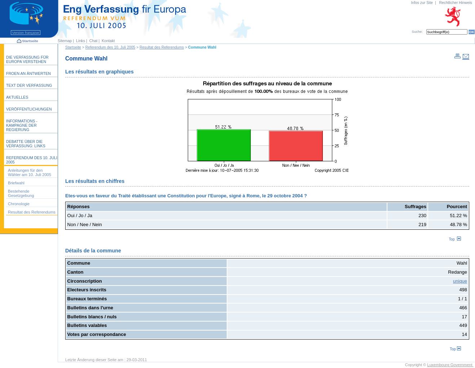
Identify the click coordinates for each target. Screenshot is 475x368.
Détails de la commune (93, 250)
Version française (25, 33)
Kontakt (108, 41)
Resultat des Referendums (161, 47)
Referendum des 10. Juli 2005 (110, 47)
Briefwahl (16, 183)
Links (80, 41)
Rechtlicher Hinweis (455, 3)
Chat (93, 41)
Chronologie (19, 204)
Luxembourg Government (450, 365)
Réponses (78, 206)
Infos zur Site (422, 3)
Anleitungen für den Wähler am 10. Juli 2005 (29, 172)
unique (460, 281)
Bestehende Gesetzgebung (21, 193)
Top (455, 239)
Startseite (30, 41)
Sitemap (65, 41)
